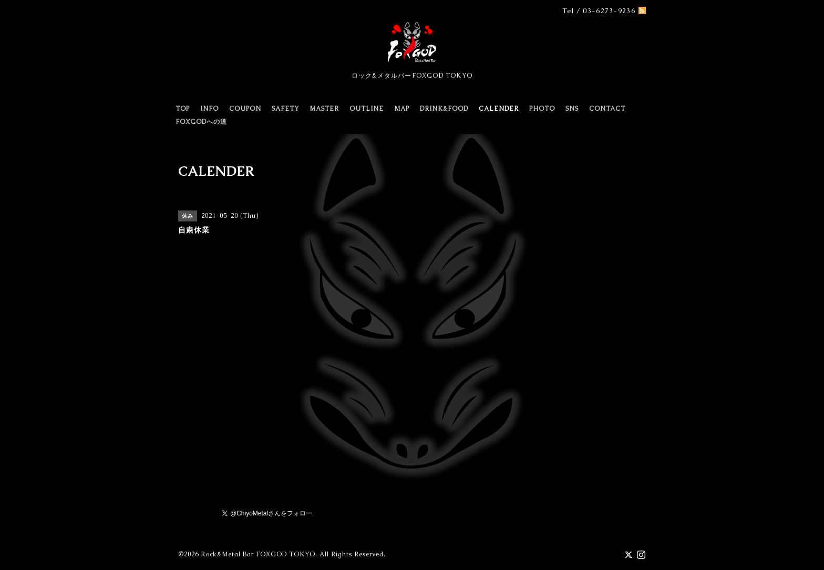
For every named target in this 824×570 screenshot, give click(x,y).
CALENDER (499, 108)
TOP (183, 108)
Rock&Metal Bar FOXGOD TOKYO (258, 554)
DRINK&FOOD (444, 108)
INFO (209, 108)
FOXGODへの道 (201, 122)
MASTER (324, 108)
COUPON (245, 108)
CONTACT (607, 108)
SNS (572, 108)
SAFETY (285, 108)
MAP (401, 108)
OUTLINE (366, 108)
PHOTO (542, 108)
